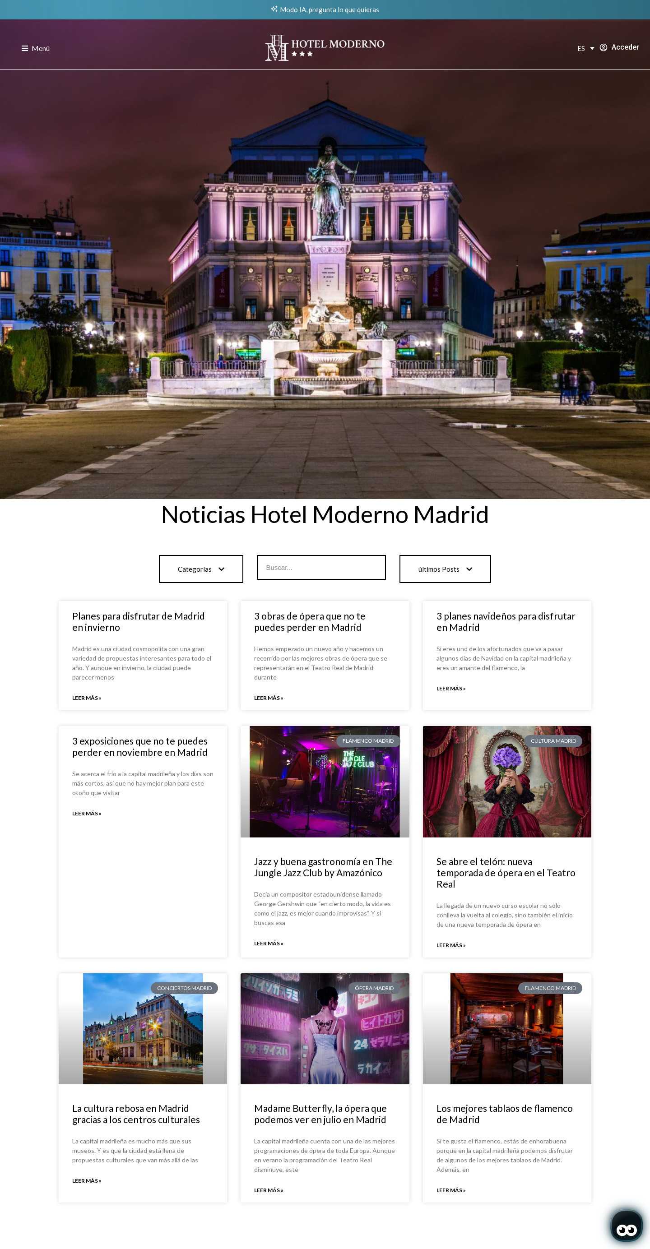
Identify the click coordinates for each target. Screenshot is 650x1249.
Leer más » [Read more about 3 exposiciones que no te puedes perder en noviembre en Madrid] (87, 813)
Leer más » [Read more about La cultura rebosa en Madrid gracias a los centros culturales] (87, 1180)
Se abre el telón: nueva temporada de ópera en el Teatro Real (506, 872)
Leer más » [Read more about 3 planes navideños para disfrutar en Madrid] (451, 688)
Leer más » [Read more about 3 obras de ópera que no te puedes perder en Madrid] (268, 697)
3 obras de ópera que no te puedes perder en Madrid (310, 621)
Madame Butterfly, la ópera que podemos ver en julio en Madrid (320, 1113)
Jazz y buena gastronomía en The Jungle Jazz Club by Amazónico (323, 867)
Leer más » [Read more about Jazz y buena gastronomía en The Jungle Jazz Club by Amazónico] (268, 943)
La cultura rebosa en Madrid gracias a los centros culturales (136, 1113)
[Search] (372, 567)
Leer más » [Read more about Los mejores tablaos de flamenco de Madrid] (451, 1190)
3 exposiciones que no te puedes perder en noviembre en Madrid (140, 746)
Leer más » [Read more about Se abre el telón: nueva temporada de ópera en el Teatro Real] (451, 945)
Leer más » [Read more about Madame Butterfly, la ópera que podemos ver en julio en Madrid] (268, 1190)
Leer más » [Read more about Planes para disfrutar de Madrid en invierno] (87, 697)
